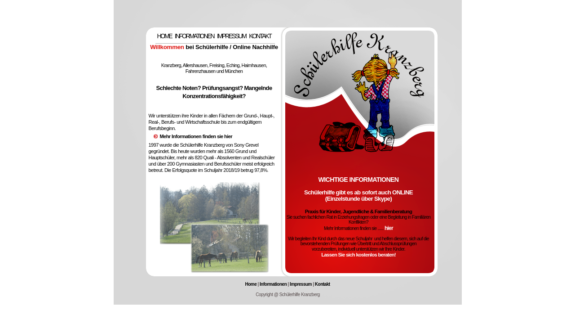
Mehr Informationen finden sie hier (196, 136)
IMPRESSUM (231, 36)
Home (251, 284)
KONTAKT (260, 36)
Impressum (301, 284)
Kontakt (322, 284)
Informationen (273, 284)
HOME (164, 36)
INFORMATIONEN (194, 36)
